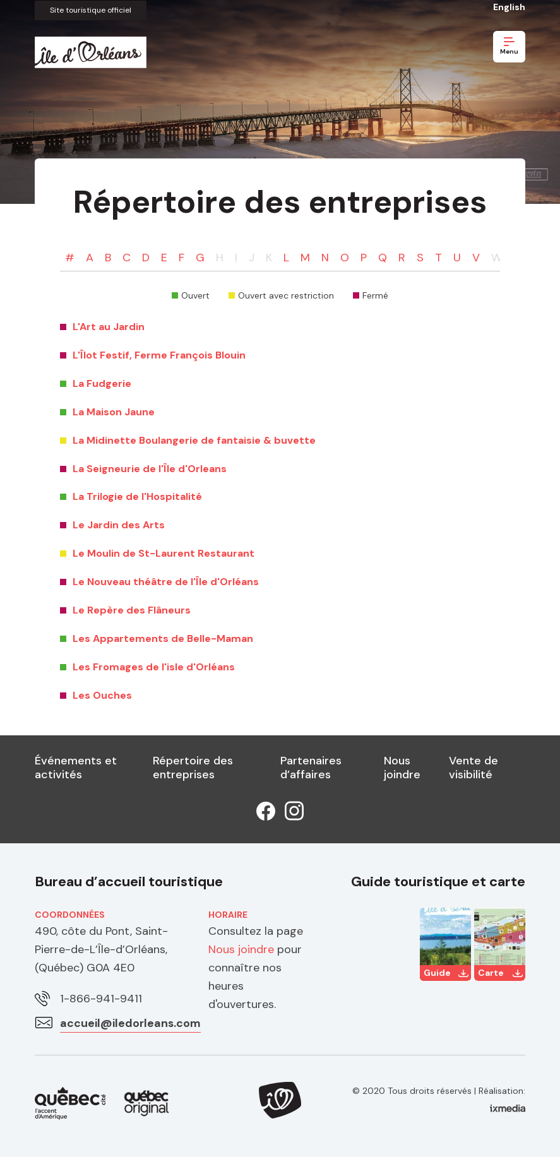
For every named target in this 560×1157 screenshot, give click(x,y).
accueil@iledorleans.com (131, 1022)
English (509, 7)
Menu (509, 46)
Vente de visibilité (473, 767)
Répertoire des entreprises (193, 767)
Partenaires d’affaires (311, 767)
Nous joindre (402, 767)
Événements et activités (76, 767)
